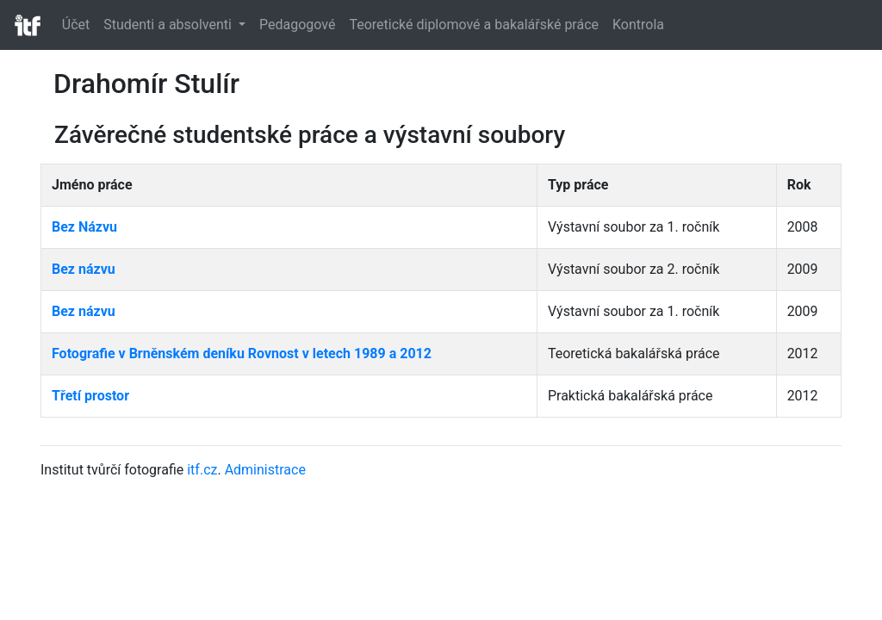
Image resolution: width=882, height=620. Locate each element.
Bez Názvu (84, 227)
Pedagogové (297, 24)
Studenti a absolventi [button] (169, 24)
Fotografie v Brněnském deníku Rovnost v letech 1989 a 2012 (242, 353)
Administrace (265, 470)
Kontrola (638, 24)
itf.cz (202, 470)
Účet (76, 24)
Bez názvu (83, 269)
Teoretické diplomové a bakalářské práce (474, 24)
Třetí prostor (90, 396)
